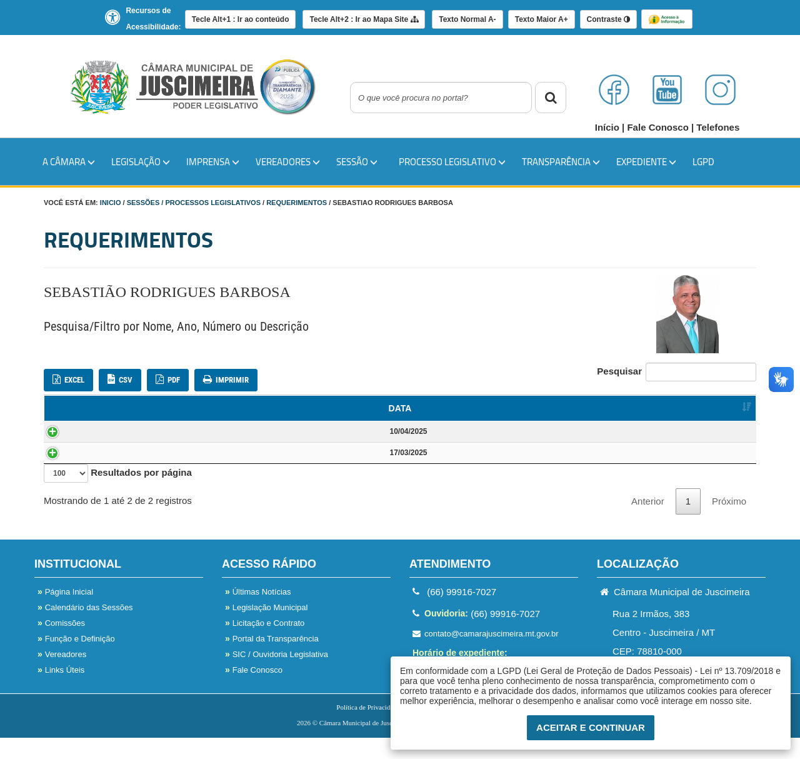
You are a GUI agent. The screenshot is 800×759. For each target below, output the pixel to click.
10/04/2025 (80, 436)
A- (467, 19)
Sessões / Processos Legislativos (194, 202)
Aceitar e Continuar (590, 727)
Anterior (647, 522)
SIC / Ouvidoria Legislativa (276, 675)
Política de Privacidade (367, 728)
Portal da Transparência (272, 660)
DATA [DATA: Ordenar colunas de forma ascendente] (77, 408)
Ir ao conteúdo (240, 19)
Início (608, 127)
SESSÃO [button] (357, 161)
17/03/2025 (80, 468)
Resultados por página (118, 494)
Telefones (717, 127)
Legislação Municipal (266, 628)
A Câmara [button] (68, 161)
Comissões (61, 644)
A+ (541, 19)
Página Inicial (65, 613)
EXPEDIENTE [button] (646, 161)
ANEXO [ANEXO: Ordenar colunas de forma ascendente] (728, 408)
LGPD (703, 161)
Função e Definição (76, 660)
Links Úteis (61, 691)
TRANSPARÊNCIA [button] (561, 161)
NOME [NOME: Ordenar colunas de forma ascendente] (167, 408)
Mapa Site (363, 19)
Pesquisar (676, 372)
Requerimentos (296, 202)
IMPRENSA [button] (212, 161)
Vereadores (62, 675)
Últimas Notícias (258, 613)
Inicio (110, 202)
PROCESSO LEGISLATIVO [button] (452, 161)
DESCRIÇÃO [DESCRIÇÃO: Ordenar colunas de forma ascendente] (462, 408)
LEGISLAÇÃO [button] (140, 161)
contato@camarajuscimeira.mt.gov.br (485, 655)
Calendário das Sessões (85, 628)
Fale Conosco (659, 127)
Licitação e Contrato (264, 644)
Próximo (729, 522)
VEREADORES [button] (288, 161)
